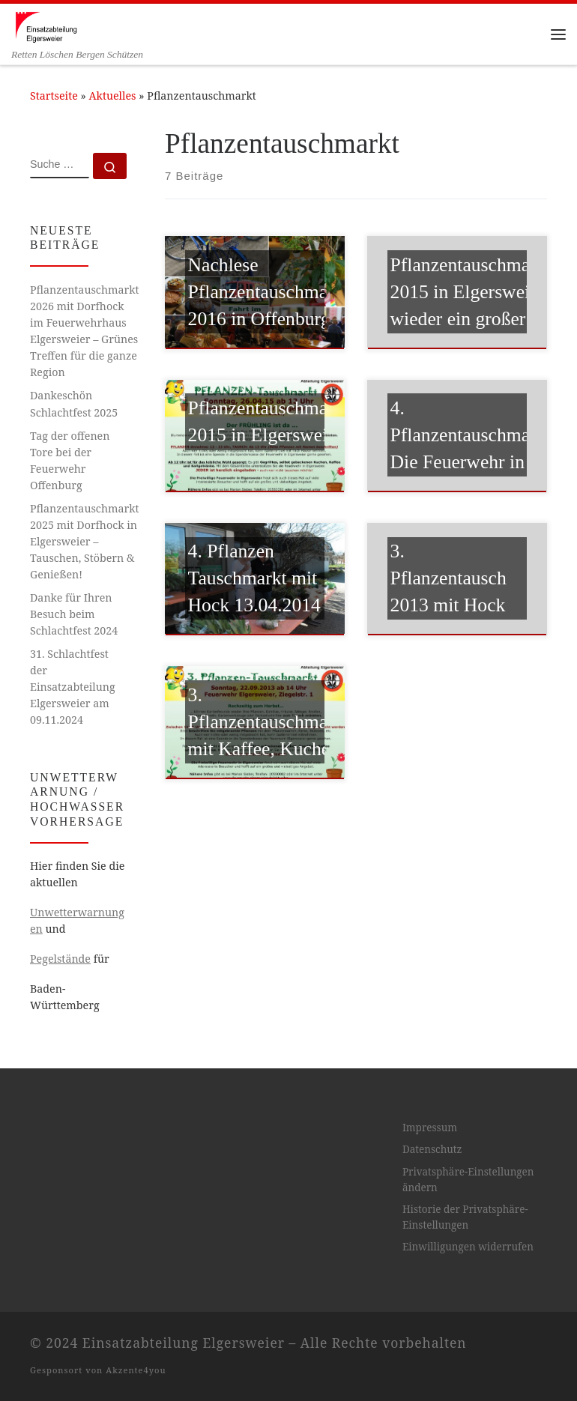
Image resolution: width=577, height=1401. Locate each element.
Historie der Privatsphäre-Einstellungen (465, 1217)
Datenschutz (432, 1149)
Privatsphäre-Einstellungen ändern (468, 1179)
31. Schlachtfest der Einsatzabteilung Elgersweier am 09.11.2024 (72, 687)
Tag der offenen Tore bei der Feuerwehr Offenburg (69, 460)
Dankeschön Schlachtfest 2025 (74, 403)
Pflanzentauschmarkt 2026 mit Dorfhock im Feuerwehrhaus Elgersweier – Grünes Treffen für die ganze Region (84, 330)
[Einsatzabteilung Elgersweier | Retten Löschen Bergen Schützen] (45, 25)
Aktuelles (112, 95)
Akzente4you (136, 1370)
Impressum (429, 1127)
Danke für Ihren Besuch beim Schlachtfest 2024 (74, 614)
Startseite (54, 95)
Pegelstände (60, 958)
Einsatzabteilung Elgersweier (183, 1343)
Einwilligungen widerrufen (468, 1246)
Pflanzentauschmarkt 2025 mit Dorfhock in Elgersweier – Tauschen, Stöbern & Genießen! (84, 541)
